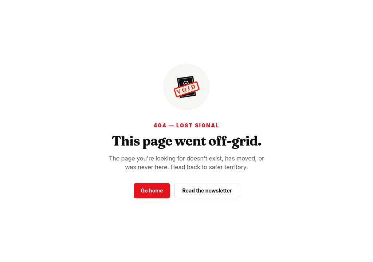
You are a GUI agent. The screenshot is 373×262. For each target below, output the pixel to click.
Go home (152, 190)
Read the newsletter (207, 190)
